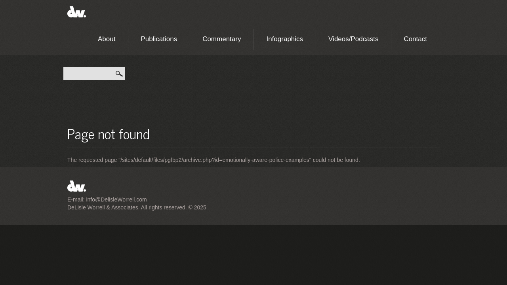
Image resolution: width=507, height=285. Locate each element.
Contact (415, 39)
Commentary (221, 39)
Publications (159, 39)
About (106, 39)
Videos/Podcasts (353, 39)
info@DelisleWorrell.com (116, 199)
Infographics (284, 39)
